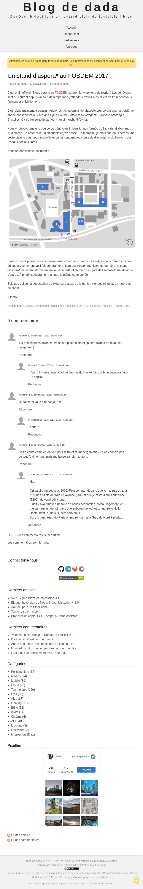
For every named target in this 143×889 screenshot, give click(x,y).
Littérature (18, 730)
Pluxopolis (61, 883)
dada (62, 365)
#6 (29, 474)
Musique (16, 725)
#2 (29, 365)
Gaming (16, 703)
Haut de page (98, 865)
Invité (14, 712)
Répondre (25, 354)
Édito (14, 707)
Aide (14, 698)
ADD (14, 721)
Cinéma (16, 716)
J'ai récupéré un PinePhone (29, 607)
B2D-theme (34, 883)
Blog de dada (71, 7)
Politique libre (20, 671)
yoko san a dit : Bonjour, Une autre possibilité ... (42, 634)
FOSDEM (61, 92)
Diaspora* (107, 305)
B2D (14, 694)
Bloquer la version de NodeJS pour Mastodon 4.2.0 (45, 602)
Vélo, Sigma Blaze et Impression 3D (35, 598)
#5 (20, 445)
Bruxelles (70, 305)
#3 (20, 395)
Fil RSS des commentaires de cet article (34, 535)
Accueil (71, 27)
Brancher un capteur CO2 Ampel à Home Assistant (44, 616)
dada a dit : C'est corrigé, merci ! (32, 639)
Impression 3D (20, 734)
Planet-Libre (122, 305)
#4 (29, 420)
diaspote (95, 305)
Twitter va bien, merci (25, 611)
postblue (58, 395)
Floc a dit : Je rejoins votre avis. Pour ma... (39, 652)
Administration (81, 865)
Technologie (41, 305)
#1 (20, 336)
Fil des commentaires (25, 840)
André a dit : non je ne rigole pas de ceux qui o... (43, 643)
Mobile (15, 680)
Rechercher (71, 34)
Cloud (15, 685)
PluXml (55, 865)
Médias (28, 305)
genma (54, 336)
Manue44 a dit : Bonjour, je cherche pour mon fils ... (45, 648)
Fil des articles (20, 835)
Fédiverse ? (71, 40)
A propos (71, 46)
